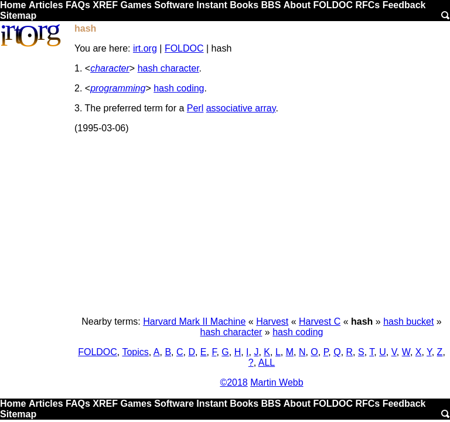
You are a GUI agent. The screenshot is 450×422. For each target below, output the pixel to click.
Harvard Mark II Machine (194, 321)
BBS (271, 5)
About (297, 5)
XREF (105, 5)
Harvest (272, 321)
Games (135, 5)
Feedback (404, 5)
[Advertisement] (261, 225)
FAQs (78, 5)
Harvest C (319, 321)
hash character (168, 68)
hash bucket (408, 321)
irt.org (145, 48)
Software (174, 5)
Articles (46, 5)
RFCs (367, 5)
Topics (135, 352)
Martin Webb (276, 382)
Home (13, 5)
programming (117, 88)
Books (244, 5)
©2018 (233, 382)
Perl (195, 108)
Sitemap (18, 16)
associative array (241, 108)
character (109, 68)
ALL (266, 362)
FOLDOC (333, 5)
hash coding (179, 88)
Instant (211, 5)
